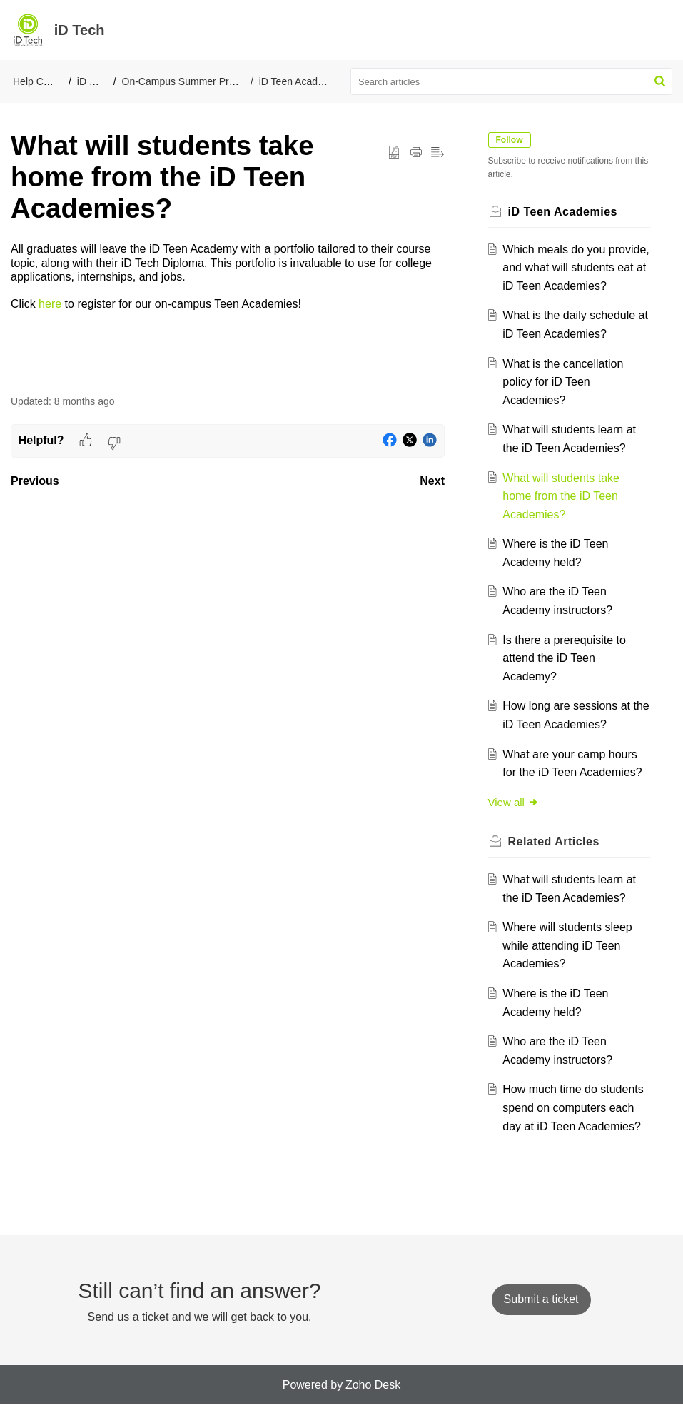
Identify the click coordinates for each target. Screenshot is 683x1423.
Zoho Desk (372, 1403)
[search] (511, 81)
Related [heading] (556, 860)
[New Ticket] (541, 1318)
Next (432, 481)
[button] (659, 81)
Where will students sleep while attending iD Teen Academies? (569, 964)
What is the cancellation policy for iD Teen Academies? (565, 400)
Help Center (39, 81)
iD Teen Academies (302, 81)
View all (515, 820)
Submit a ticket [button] (541, 1318)
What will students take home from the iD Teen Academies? (563, 514)
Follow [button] (511, 140)
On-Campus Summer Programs (192, 81)
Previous (35, 481)
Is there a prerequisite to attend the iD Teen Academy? (567, 676)
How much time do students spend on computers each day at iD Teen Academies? (575, 1126)
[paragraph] (228, 276)
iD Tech (93, 81)
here (50, 304)
